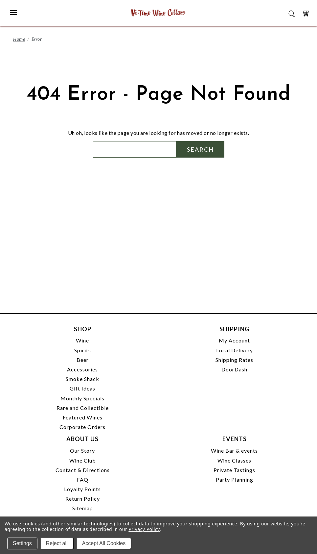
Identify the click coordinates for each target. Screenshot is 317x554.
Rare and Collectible (83, 408)
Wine (82, 340)
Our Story (82, 450)
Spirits (82, 350)
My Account (234, 340)
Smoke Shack (82, 379)
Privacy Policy (144, 529)
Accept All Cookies (104, 543)
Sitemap (82, 508)
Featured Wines (82, 417)
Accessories (82, 369)
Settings (22, 543)
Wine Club (82, 460)
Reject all (57, 543)
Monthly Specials (82, 398)
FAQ (82, 479)
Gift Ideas (82, 388)
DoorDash (234, 369)
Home (19, 39)
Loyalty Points (82, 489)
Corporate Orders (82, 427)
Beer (83, 360)
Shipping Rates (234, 360)
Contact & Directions (83, 470)
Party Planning (234, 479)
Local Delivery (234, 350)
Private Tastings (234, 470)
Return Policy (82, 498)
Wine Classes (234, 460)
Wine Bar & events (234, 450)
